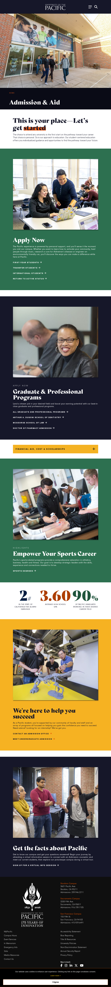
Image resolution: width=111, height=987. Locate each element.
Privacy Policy (66, 955)
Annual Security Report (70, 951)
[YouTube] (82, 965)
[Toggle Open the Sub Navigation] (89, 6)
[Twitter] (77, 965)
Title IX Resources (68, 939)
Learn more (54, 976)
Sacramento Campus (70, 898)
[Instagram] (67, 965)
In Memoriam (10, 943)
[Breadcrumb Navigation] (59, 93)
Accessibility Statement (70, 931)
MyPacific (8, 931)
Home (12, 93)
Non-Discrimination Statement (73, 947)
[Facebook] (62, 965)
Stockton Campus (68, 883)
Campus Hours (10, 935)
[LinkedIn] (72, 965)
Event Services (10, 939)
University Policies (68, 943)
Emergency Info (10, 947)
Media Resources (11, 955)
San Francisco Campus (71, 914)
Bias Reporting (67, 935)
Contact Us (9, 959)
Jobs (6, 951)
